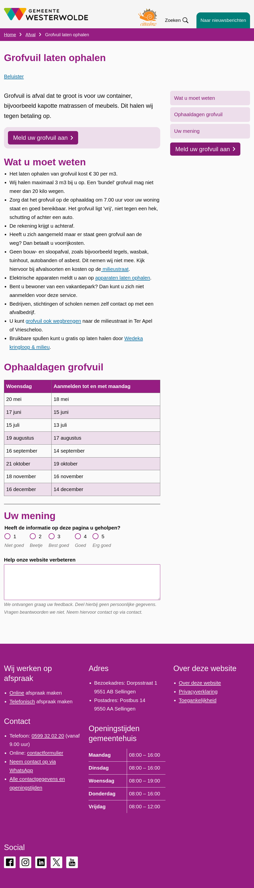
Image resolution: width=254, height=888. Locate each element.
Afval (31, 34)
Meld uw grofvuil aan (205, 159)
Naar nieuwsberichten (223, 20)
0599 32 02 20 (48, 736)
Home (10, 34)
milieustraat (115, 279)
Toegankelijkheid (198, 700)
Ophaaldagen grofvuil (198, 124)
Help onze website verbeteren (39, 569)
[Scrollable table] (82, 448)
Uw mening (187, 141)
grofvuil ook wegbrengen (53, 331)
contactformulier (45, 753)
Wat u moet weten (194, 108)
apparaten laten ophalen (122, 287)
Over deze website (200, 683)
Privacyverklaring (198, 691)
